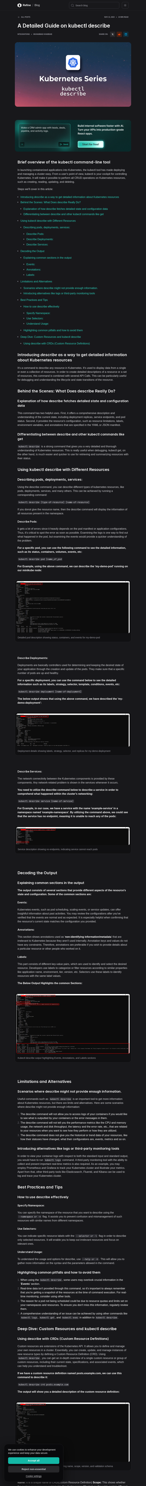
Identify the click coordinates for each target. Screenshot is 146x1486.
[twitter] (112, 34)
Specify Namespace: (38, 313)
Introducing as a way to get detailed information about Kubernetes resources (69, 197)
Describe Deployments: (39, 239)
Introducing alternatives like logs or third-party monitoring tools (59, 293)
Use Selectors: (34, 318)
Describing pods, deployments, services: (46, 227)
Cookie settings (34, 1476)
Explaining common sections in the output (47, 257)
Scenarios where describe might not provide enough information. (60, 288)
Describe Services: (37, 244)
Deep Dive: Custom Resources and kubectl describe (50, 337)
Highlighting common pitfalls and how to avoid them (53, 330)
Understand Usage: (37, 323)
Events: (30, 264)
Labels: (30, 274)
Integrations (24, 34)
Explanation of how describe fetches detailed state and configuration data (65, 209)
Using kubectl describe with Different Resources (48, 220)
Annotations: (33, 269)
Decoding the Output (32, 251)
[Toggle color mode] (125, 5)
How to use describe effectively (41, 306)
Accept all (34, 1460)
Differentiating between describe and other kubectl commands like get (63, 214)
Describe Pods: (35, 234)
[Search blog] (94, 5)
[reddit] (119, 34)
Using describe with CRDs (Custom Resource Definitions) (56, 343)
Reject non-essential (34, 1469)
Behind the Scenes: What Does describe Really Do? (50, 202)
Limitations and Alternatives (36, 281)
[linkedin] (125, 34)
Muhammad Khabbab (42, 34)
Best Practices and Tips (34, 300)
